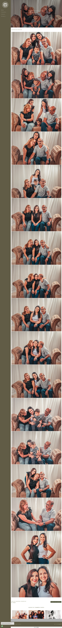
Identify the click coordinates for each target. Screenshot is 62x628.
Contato (3, 14)
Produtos (3, 16)
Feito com (36, 627)
